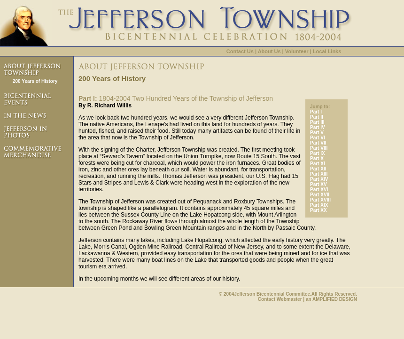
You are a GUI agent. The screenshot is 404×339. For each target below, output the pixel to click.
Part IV (317, 127)
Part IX (317, 153)
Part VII (318, 142)
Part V (317, 132)
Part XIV (319, 179)
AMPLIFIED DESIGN (334, 299)
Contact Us (240, 51)
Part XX (318, 210)
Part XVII (319, 194)
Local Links (327, 51)
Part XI (317, 163)
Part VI (317, 137)
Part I (316, 111)
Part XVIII (320, 199)
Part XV (318, 184)
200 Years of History (35, 81)
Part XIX (319, 205)
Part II (316, 117)
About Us (269, 51)
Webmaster (289, 299)
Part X (317, 158)
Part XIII (318, 174)
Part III (317, 122)
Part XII (318, 168)
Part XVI (319, 189)
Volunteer (297, 51)
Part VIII (318, 148)
